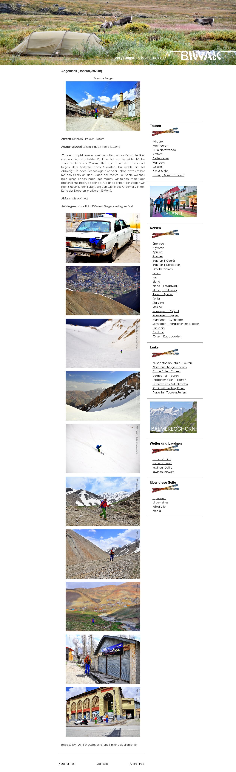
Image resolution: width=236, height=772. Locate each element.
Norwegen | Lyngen (165, 315)
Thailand (158, 332)
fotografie (159, 506)
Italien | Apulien (162, 294)
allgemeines (160, 502)
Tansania (158, 328)
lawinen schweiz (163, 472)
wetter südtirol (161, 459)
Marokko (158, 302)
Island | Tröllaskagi (164, 290)
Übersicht (158, 243)
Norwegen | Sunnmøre (167, 319)
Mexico (157, 307)
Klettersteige (160, 158)
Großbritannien (162, 269)
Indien (156, 273)
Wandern (158, 162)
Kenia (156, 298)
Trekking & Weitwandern (168, 175)
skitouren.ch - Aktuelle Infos (170, 384)
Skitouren (158, 141)
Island (156, 281)
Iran (155, 277)
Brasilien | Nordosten (166, 264)
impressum (159, 498)
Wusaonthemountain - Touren (172, 363)
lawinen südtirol (162, 467)
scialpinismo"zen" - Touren (169, 380)
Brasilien (157, 256)
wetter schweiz (162, 463)
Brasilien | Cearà (163, 260)
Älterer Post (137, 763)
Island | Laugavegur (165, 286)
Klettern (157, 154)
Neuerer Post (67, 763)
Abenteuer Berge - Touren (169, 367)
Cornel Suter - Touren (166, 371)
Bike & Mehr (160, 171)
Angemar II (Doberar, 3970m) (81, 71)
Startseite (103, 763)
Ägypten (158, 248)
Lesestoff (157, 166)
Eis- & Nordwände (164, 150)
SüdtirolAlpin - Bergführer (168, 388)
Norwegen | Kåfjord (165, 311)
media (156, 511)
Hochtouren (160, 145)
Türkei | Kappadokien (166, 336)
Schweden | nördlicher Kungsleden (175, 323)
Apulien (157, 252)
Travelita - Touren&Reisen (169, 392)
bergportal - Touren (165, 375)
